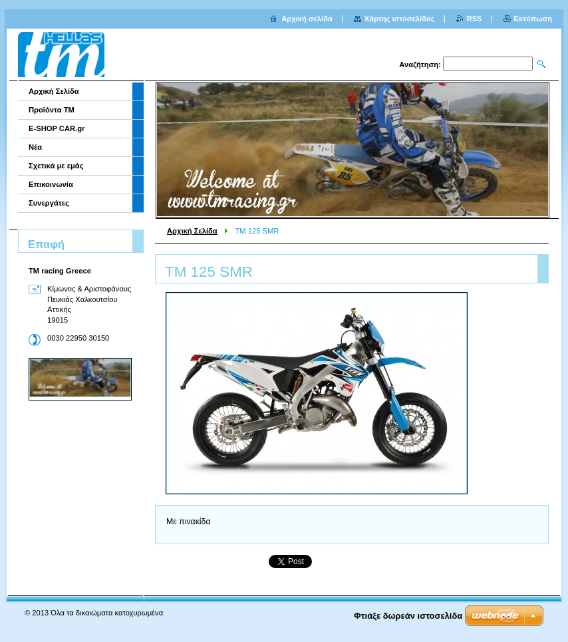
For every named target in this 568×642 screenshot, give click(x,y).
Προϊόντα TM (51, 110)
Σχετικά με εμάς (56, 166)
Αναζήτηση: (420, 65)
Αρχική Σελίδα (192, 231)
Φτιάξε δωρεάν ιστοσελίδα (408, 616)
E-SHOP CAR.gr (56, 128)
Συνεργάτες (49, 203)
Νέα (35, 147)
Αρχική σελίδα (307, 19)
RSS (474, 19)
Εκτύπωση (533, 19)
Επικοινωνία (51, 184)
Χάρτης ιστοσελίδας (399, 19)
